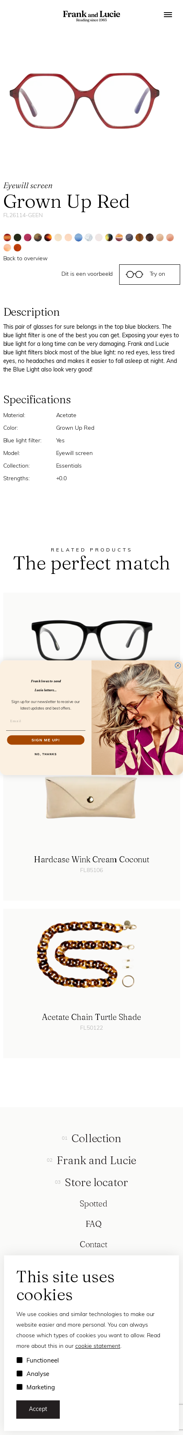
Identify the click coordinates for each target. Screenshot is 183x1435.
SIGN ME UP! (45, 740)
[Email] (45, 720)
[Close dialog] (178, 665)
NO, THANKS (46, 754)
